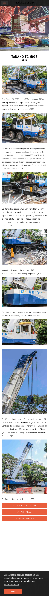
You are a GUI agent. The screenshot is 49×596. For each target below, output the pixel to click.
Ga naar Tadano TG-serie (24, 505)
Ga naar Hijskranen (24, 518)
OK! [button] (13, 591)
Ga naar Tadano (24, 512)
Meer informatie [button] (11, 585)
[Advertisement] (24, 547)
